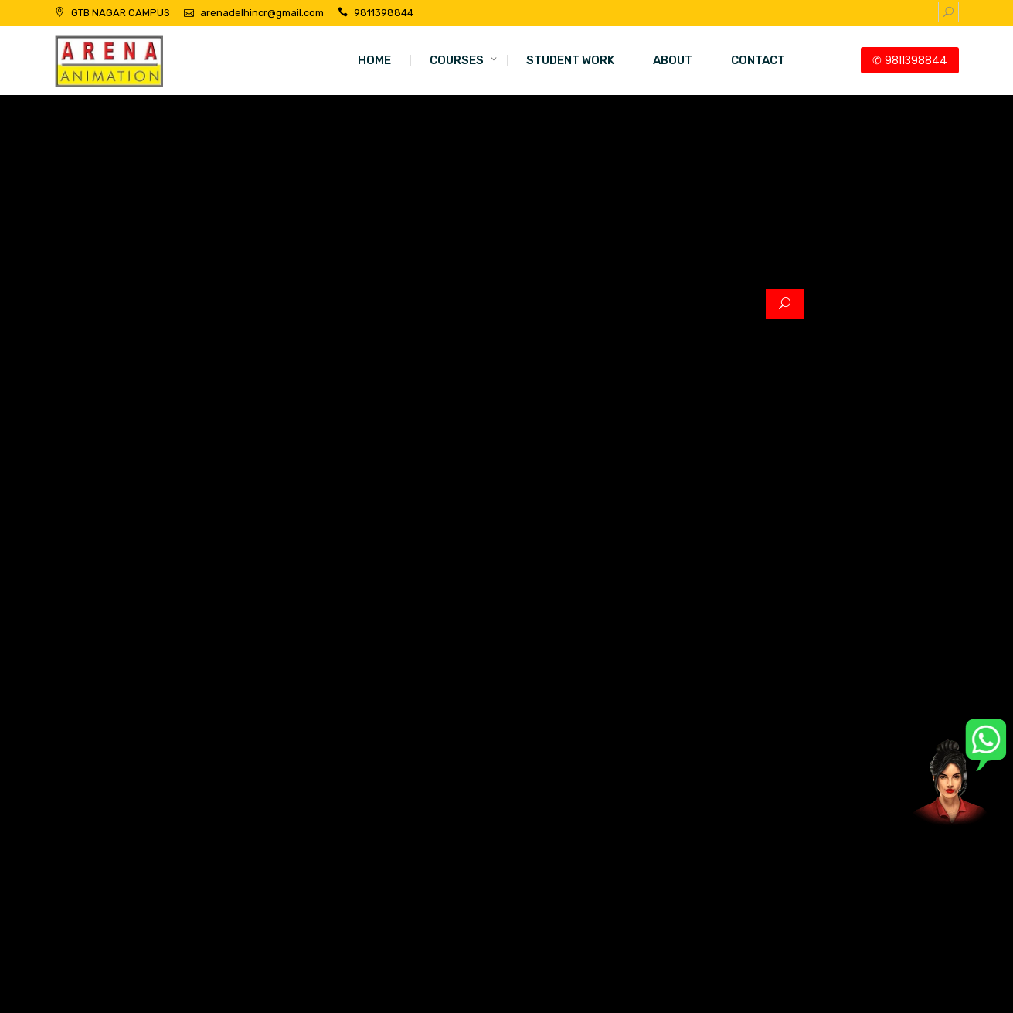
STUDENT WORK (570, 60)
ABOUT (672, 60)
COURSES (457, 60)
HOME (374, 60)
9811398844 (383, 13)
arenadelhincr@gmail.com (262, 13)
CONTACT (758, 60)
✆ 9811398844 (909, 60)
